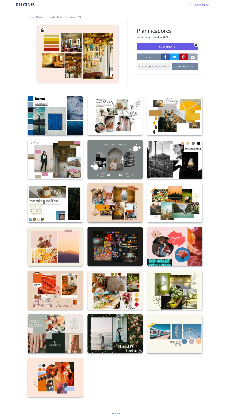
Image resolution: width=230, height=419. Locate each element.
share (148, 57)
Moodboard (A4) (73, 16)
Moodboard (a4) (160, 37)
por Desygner (143, 37)
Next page (115, 413)
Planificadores (56, 16)
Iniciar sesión (177, 4)
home (30, 16)
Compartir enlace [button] (185, 66)
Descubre (41, 16)
